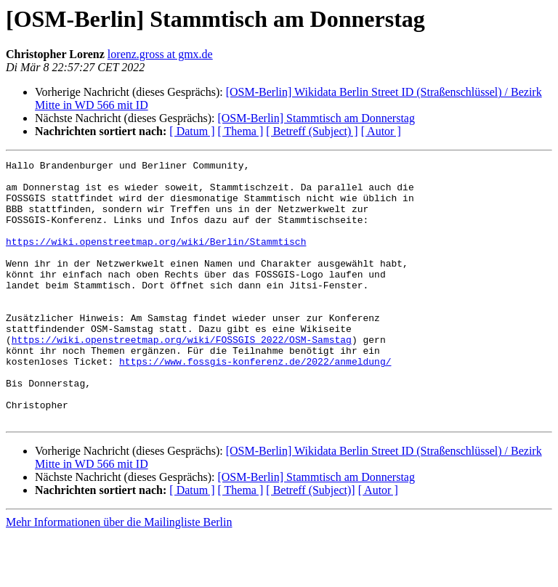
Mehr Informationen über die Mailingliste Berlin (119, 574)
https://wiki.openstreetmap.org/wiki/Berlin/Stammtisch (156, 258)
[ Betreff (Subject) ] (311, 131)
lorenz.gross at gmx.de (160, 54)
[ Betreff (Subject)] (310, 542)
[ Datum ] (191, 131)
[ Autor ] (381, 131)
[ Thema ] (241, 131)
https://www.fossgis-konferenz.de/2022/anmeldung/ (255, 402)
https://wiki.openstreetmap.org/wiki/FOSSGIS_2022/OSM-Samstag (182, 376)
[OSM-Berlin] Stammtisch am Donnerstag (316, 118)
